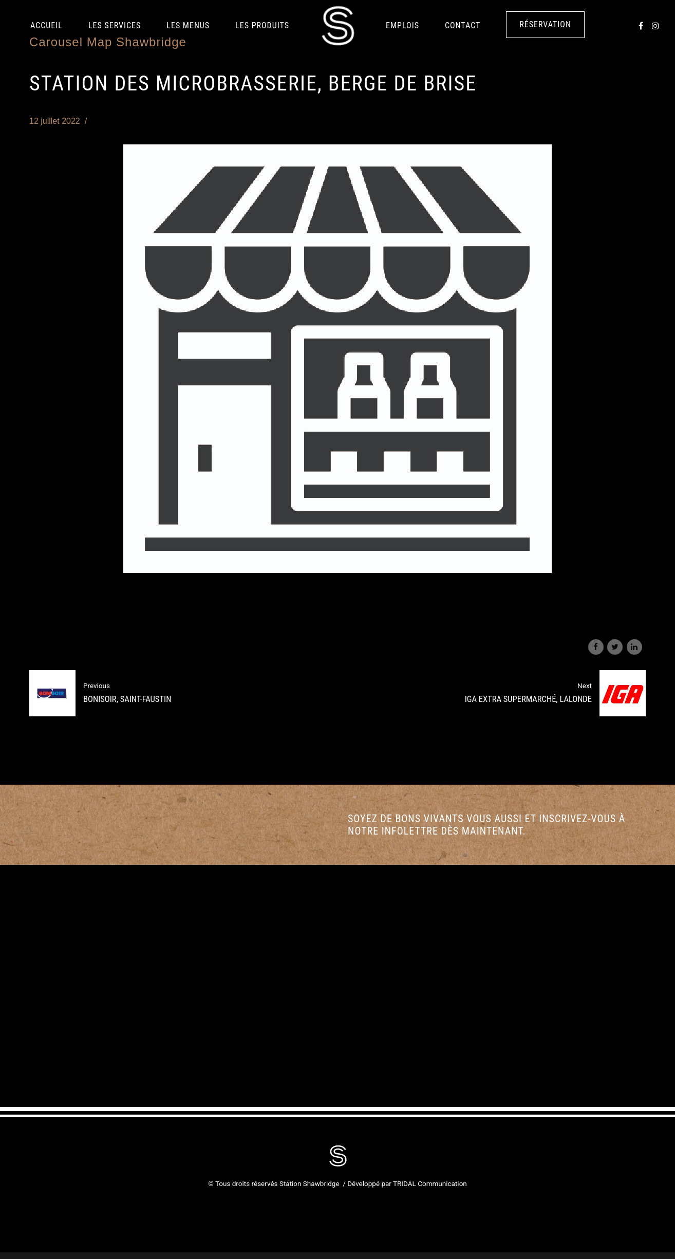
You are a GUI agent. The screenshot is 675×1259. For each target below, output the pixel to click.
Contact (462, 25)
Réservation (545, 24)
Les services (114, 25)
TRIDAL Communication (430, 1183)
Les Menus (188, 25)
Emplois (402, 25)
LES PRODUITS (262, 25)
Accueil (46, 25)
